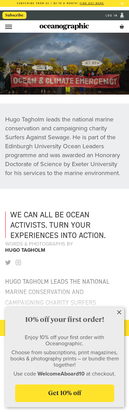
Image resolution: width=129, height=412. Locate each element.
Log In (112, 15)
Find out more (92, 3)
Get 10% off (64, 393)
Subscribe (14, 15)
